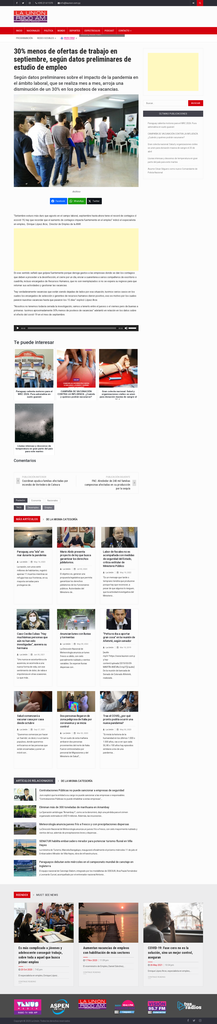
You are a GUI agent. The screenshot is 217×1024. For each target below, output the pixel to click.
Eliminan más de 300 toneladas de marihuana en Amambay (74, 807)
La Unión (23, 562)
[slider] (72, 328)
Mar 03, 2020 (82, 733)
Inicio (19, 30)
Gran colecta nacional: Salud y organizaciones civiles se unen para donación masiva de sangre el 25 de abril (173, 148)
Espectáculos (92, 30)
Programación (24, 38)
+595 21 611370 (44, 3)
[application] (76, 328)
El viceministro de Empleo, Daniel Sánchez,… (104, 966)
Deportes (75, 30)
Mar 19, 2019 (125, 647)
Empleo (48, 507)
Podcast (109, 30)
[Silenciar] (126, 328)
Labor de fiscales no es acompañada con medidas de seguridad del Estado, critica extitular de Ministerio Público (118, 559)
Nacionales (33, 30)
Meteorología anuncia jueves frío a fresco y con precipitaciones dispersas (84, 824)
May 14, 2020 (39, 562)
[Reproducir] (17, 328)
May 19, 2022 (125, 572)
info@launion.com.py (69, 3)
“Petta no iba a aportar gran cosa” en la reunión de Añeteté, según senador (119, 637)
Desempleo (33, 507)
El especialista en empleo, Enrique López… (39, 975)
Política (48, 30)
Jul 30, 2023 (82, 569)
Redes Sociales (46, 38)
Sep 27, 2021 (39, 729)
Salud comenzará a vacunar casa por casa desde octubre (30, 719)
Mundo (61, 30)
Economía (36, 500)
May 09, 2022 (82, 644)
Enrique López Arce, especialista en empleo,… (169, 971)
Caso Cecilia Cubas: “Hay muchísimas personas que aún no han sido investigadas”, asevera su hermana (32, 641)
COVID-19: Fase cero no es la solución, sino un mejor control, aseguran (170, 952)
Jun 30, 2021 (39, 654)
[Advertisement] (76, 249)
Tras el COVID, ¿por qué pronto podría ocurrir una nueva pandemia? (118, 719)
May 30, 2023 (125, 729)
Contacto (125, 30)
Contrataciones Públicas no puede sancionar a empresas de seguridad (81, 790)
